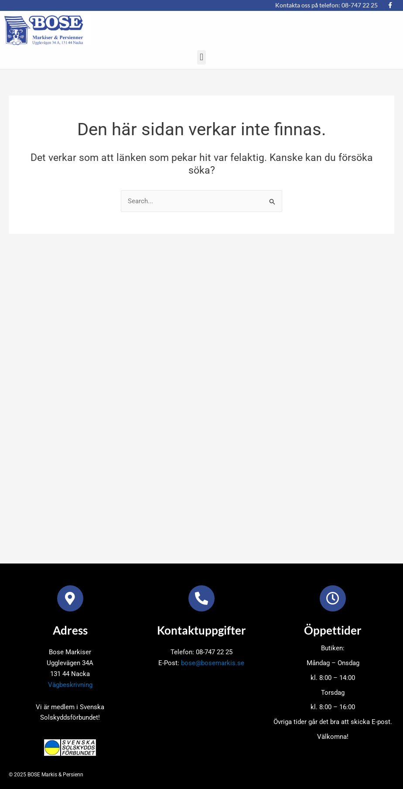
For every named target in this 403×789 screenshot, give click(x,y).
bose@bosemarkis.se (212, 663)
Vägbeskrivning (70, 685)
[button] (201, 57)
